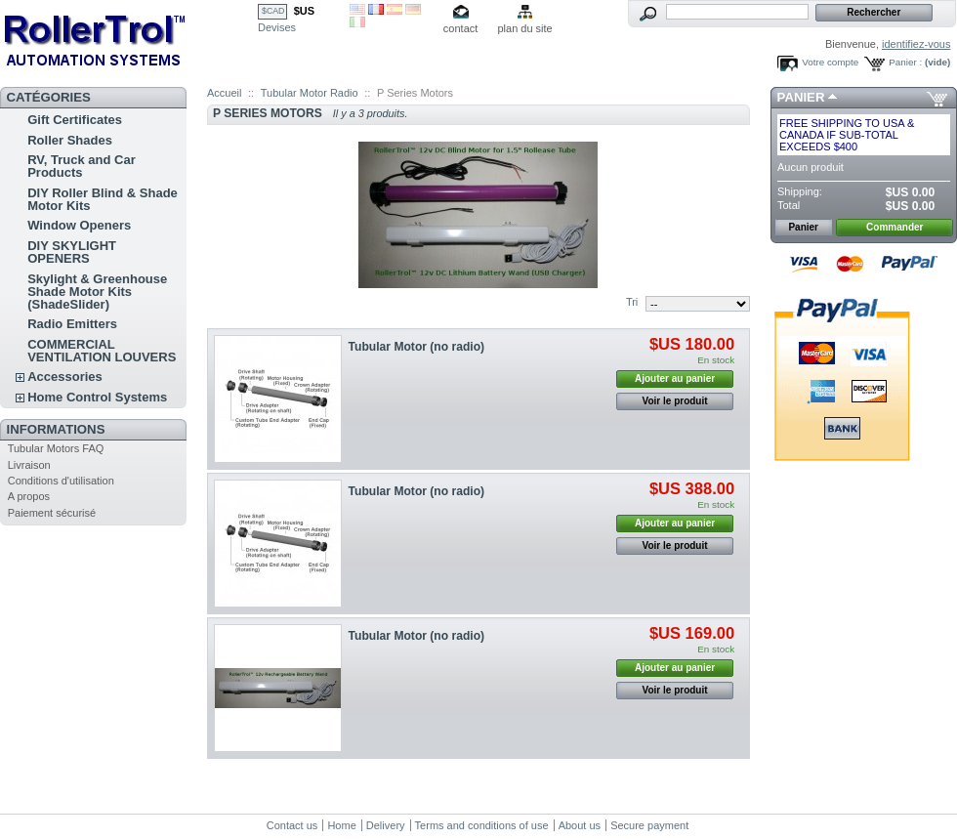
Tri (632, 302)
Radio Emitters (72, 323)
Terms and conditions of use (482, 825)
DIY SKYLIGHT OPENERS (71, 252)
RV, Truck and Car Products (81, 166)
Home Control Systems (97, 397)
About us (580, 825)
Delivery (385, 825)
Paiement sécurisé (52, 513)
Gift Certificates (74, 119)
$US (304, 11)
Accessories (65, 376)
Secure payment (649, 825)
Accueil (224, 93)
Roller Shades (69, 140)
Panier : (905, 62)
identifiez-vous (916, 44)
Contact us (292, 825)
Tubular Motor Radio (309, 93)
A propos (29, 496)
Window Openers (79, 225)
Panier (801, 97)
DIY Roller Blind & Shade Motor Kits (102, 199)
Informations (56, 429)
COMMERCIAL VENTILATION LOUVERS (101, 350)
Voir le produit (675, 401)
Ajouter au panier (675, 378)
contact (460, 28)
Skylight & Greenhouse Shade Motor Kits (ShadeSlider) (97, 292)
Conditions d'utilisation (61, 480)
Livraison (29, 465)
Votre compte (830, 62)
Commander (894, 227)
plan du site (524, 28)
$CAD (273, 11)
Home (341, 825)
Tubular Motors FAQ (56, 448)
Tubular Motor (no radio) (417, 347)
